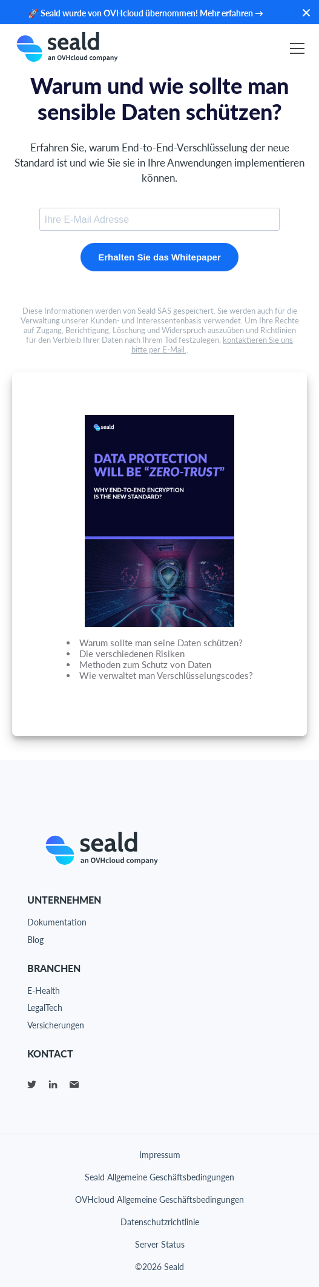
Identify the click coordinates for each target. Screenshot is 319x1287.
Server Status (160, 1244)
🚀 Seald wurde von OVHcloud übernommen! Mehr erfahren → (145, 13)
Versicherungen (55, 1025)
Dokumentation (57, 922)
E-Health (43, 990)
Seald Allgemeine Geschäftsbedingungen (159, 1177)
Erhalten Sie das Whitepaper (159, 257)
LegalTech (44, 1007)
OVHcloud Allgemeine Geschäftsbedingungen (159, 1199)
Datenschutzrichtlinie (159, 1222)
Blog (35, 940)
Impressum (159, 1155)
